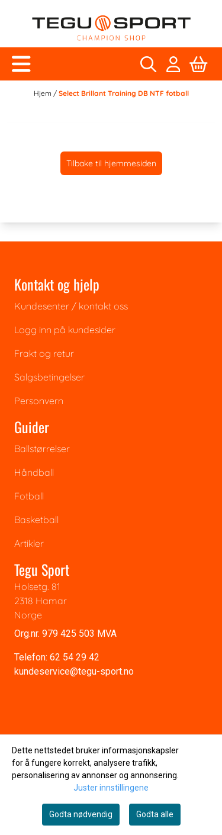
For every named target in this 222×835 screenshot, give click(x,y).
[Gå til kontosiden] (173, 64)
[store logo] (111, 28)
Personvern (38, 401)
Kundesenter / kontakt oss (71, 306)
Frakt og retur (44, 353)
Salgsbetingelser (49, 377)
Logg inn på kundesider (64, 330)
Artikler (29, 543)
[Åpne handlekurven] (199, 64)
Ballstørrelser (42, 448)
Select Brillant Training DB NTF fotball (124, 93)
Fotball (29, 496)
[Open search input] (148, 64)
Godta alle (154, 814)
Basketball (36, 519)
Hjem (43, 93)
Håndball (34, 472)
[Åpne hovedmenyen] (21, 64)
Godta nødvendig (80, 814)
